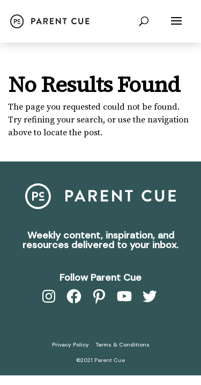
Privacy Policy (70, 344)
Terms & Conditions (123, 344)
